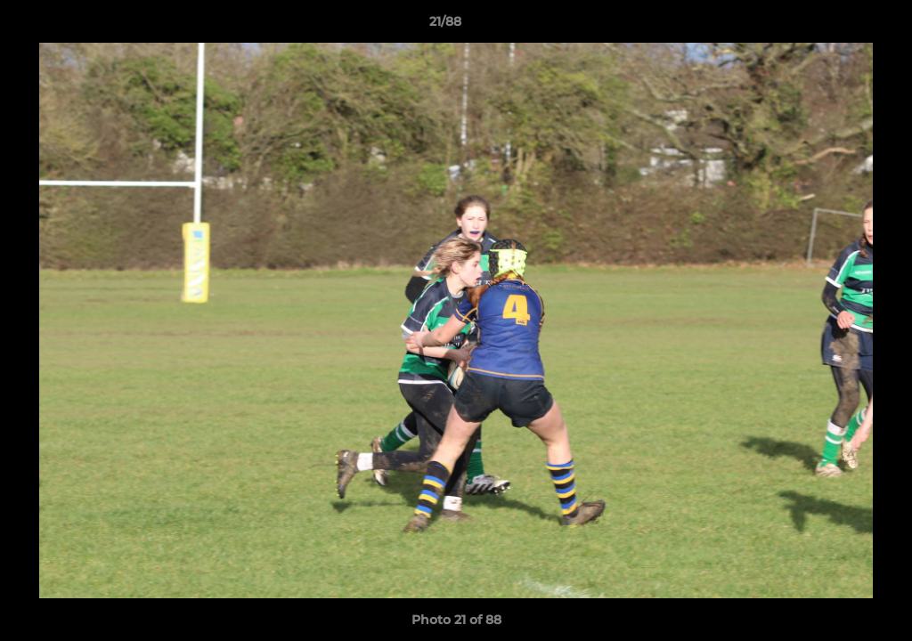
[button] (837, 26)
